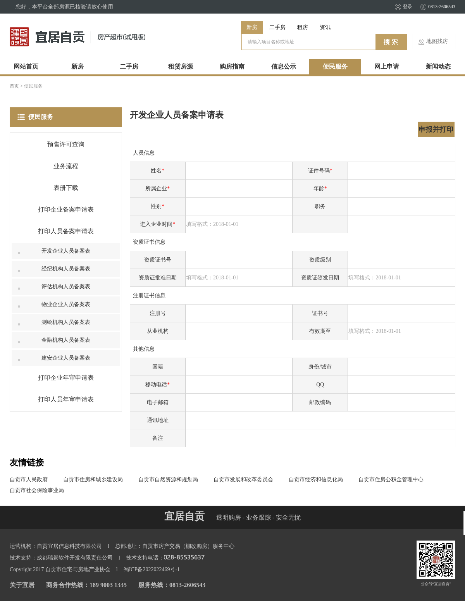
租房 (302, 27)
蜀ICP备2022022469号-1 (152, 569)
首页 (14, 86)
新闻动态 (438, 66)
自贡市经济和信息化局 (316, 479)
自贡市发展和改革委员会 (243, 479)
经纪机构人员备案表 (65, 269)
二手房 (277, 27)
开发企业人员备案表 (65, 251)
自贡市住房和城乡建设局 (93, 479)
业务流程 (65, 166)
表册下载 (65, 187)
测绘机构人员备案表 (65, 322)
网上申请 (386, 66)
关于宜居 (22, 585)
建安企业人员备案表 (65, 358)
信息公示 (283, 66)
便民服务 (335, 66)
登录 (407, 6)
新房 (251, 27)
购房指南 (232, 66)
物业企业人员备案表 (65, 304)
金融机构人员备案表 (65, 340)
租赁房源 (180, 66)
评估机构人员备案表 (65, 286)
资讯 (325, 27)
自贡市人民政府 (29, 479)
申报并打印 (435, 129)
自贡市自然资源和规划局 (168, 479)
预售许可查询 (65, 144)
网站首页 (26, 66)
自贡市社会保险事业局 (37, 490)
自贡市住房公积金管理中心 (391, 479)
